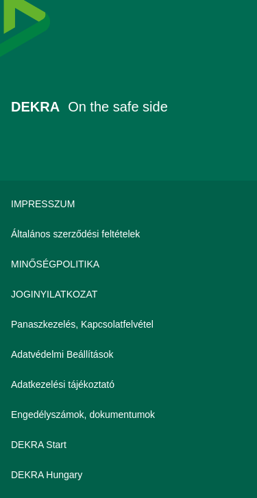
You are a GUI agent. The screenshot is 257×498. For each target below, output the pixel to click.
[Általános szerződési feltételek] (128, 234)
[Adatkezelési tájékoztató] (128, 384)
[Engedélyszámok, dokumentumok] (128, 414)
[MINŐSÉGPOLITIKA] (128, 264)
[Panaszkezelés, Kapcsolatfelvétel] (128, 324)
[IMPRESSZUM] (128, 204)
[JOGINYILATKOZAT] (128, 294)
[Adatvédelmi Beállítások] (128, 354)
